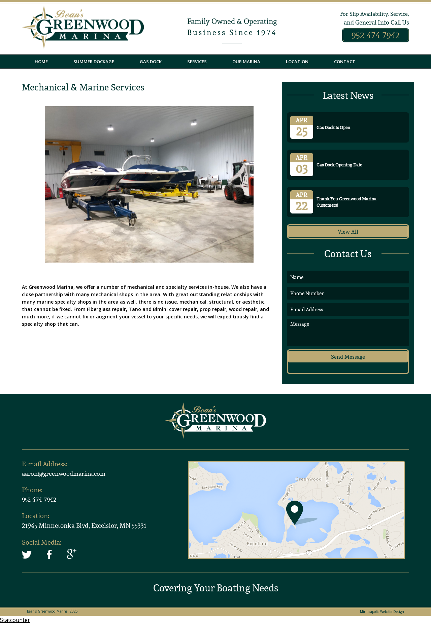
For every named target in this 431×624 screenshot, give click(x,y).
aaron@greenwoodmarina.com (63, 473)
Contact (344, 61)
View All (348, 231)
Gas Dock (151, 61)
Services (197, 61)
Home (41, 61)
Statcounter (15, 620)
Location (297, 61)
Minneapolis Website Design (382, 611)
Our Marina (246, 61)
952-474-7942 (376, 35)
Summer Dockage (93, 61)
